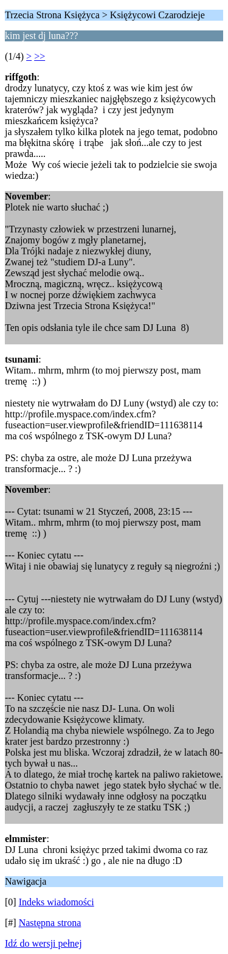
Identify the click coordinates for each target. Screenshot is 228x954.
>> (39, 56)
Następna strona (50, 922)
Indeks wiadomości (56, 902)
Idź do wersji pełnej (43, 943)
